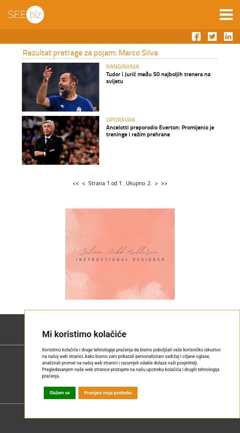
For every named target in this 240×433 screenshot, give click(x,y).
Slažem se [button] (60, 392)
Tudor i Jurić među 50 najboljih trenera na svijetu (158, 77)
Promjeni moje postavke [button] (108, 392)
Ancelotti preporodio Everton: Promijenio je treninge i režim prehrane (160, 130)
